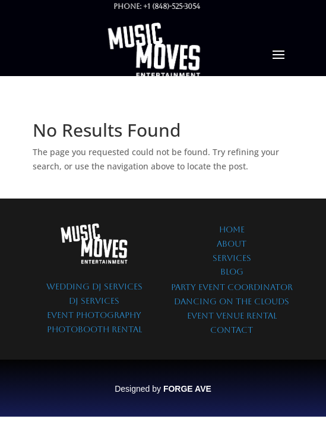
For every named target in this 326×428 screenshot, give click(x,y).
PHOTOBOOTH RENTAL (94, 329)
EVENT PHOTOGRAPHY (94, 315)
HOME (232, 229)
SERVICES (232, 258)
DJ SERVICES (94, 301)
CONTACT (231, 330)
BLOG (231, 271)
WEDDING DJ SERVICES (94, 286)
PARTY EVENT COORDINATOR (232, 287)
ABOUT (231, 243)
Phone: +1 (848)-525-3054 (147, 6)
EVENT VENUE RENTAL (232, 315)
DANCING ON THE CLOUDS (231, 301)
